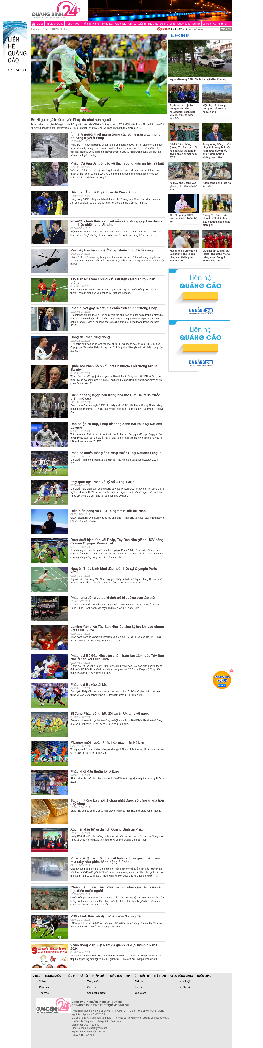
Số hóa (206, 23)
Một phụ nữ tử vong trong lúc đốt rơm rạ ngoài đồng (214, 108)
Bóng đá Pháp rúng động (90, 337)
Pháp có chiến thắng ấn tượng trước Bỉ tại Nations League (115, 453)
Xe (214, 23)
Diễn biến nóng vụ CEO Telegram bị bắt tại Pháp (108, 511)
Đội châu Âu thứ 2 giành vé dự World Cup (103, 192)
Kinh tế (132, 23)
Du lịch (196, 23)
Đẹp (162, 23)
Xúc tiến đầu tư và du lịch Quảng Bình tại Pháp (107, 829)
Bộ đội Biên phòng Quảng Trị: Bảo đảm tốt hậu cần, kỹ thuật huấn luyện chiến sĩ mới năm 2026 (183, 151)
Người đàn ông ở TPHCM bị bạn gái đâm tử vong (198, 79)
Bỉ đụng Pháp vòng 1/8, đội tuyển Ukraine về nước (109, 713)
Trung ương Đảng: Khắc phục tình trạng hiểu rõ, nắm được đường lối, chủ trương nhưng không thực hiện (217, 151)
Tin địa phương (54, 23)
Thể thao (153, 23)
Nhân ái (222, 23)
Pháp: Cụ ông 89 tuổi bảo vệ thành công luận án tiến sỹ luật (117, 163)
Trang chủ (33, 23)
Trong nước (72, 23)
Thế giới (86, 23)
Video (40, 23)
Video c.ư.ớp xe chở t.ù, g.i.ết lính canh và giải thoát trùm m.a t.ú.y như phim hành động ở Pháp (115, 860)
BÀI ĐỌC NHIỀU (180, 35)
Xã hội (96, 23)
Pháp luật (107, 23)
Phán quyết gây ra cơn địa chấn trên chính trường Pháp (113, 308)
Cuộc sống (183, 23)
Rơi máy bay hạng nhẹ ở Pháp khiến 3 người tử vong (111, 250)
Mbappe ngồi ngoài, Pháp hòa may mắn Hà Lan (107, 742)
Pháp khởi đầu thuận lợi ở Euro (94, 771)
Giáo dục (120, 23)
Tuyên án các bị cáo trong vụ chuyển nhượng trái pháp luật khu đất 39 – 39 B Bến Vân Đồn (182, 112)
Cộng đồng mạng (181, 975)
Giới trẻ (171, 23)
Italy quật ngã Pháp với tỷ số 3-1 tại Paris (102, 482)
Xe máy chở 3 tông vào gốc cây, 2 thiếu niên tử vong (183, 186)
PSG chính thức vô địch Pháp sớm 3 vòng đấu (106, 916)
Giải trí (142, 23)
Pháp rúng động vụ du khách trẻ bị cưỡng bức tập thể (112, 597)
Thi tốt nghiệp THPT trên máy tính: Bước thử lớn (183, 218)
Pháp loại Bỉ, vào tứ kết (88, 684)
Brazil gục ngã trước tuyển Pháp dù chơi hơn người (71, 120)
